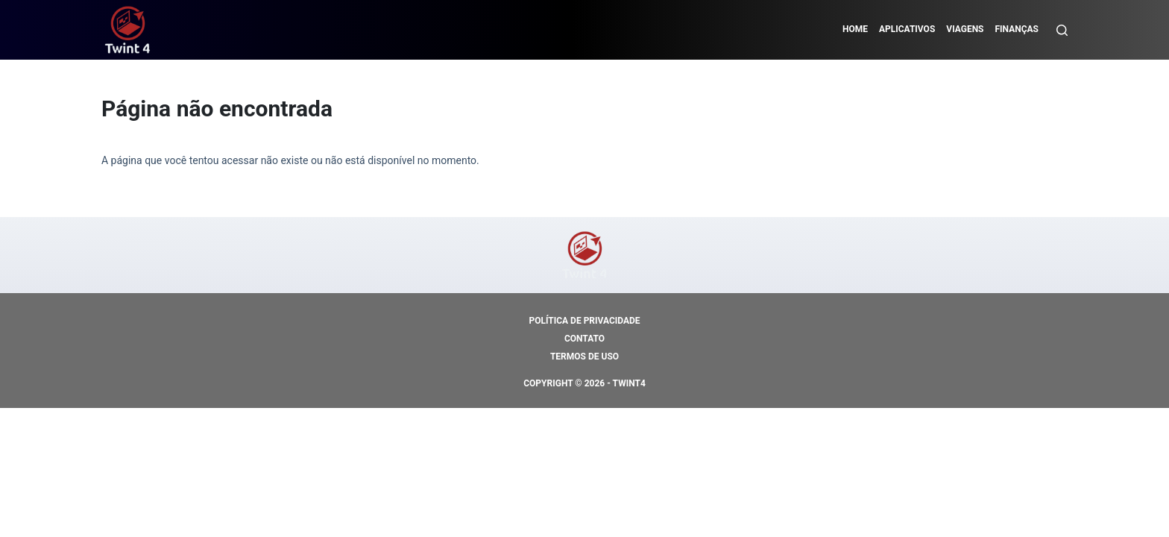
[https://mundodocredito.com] (127, 30)
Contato (584, 338)
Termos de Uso (584, 356)
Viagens (964, 29)
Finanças (1017, 29)
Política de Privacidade (584, 320)
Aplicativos (907, 29)
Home (855, 29)
